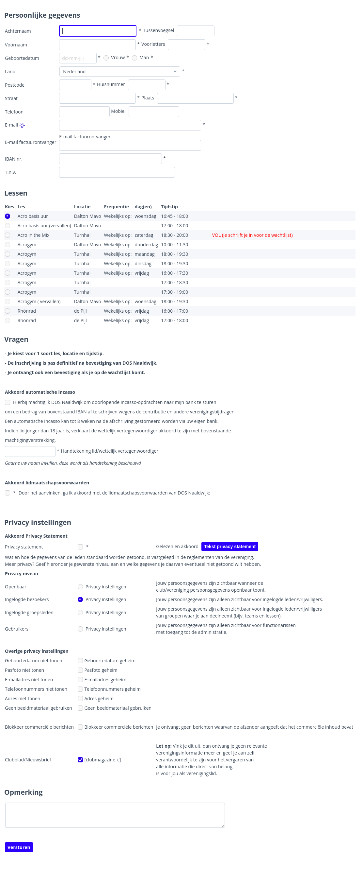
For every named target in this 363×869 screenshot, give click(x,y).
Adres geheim (96, 698)
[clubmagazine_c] (99, 759)
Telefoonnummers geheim (109, 689)
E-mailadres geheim (102, 679)
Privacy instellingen (102, 586)
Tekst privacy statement (230, 546)
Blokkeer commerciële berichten (115, 727)
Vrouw (114, 57)
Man (140, 57)
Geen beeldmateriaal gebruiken (114, 708)
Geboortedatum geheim (106, 660)
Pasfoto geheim (97, 670)
